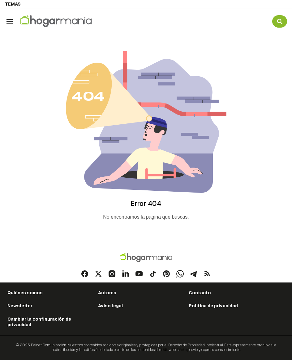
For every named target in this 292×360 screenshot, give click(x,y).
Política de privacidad (213, 306)
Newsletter (19, 306)
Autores (107, 293)
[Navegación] (9, 21)
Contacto (200, 293)
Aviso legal (110, 306)
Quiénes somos (25, 293)
